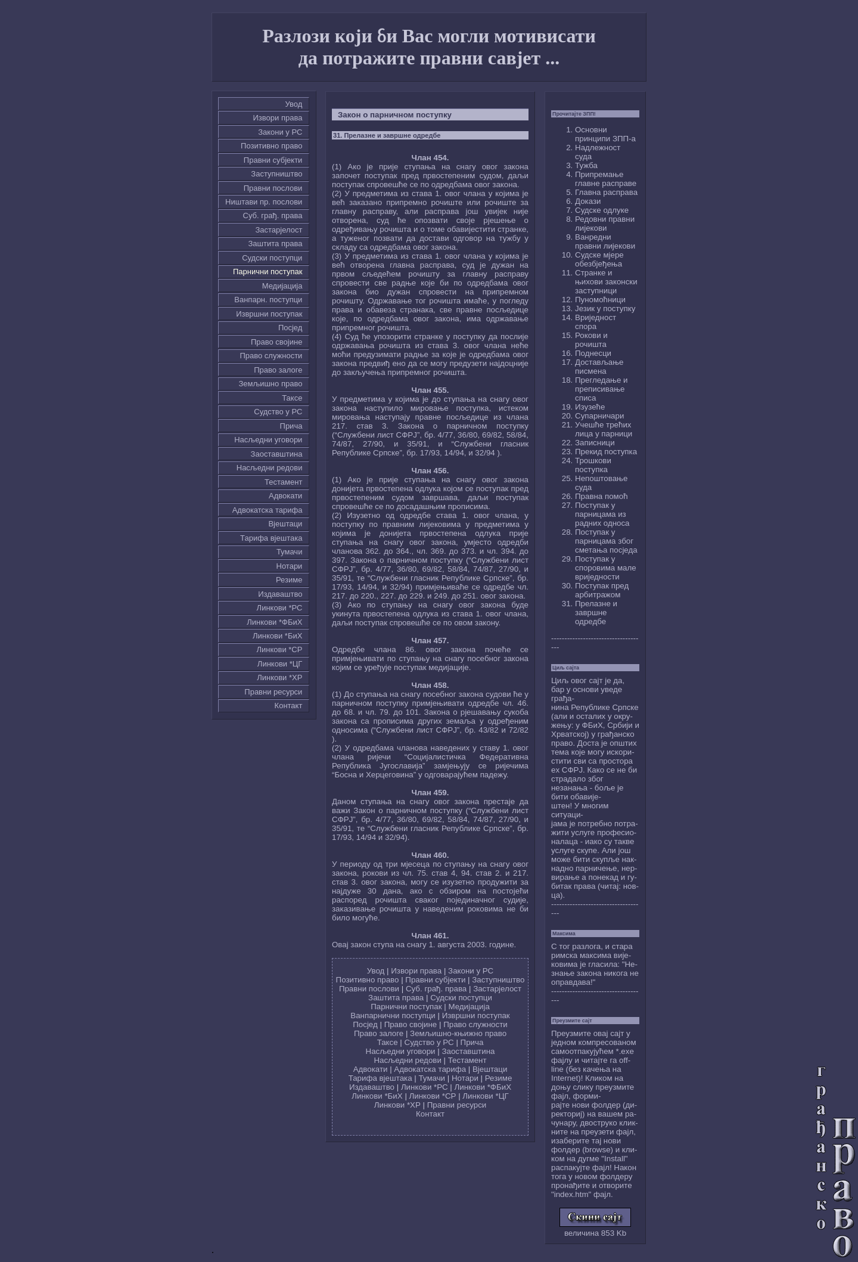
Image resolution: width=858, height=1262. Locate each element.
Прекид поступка (606, 451)
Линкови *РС (280, 607)
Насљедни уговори (268, 439)
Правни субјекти (273, 160)
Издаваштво (280, 594)
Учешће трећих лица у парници (603, 429)
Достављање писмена (599, 367)
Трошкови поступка (593, 465)
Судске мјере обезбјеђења (599, 259)
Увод (294, 104)
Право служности (271, 355)
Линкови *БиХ (277, 635)
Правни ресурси (273, 691)
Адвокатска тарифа (267, 510)
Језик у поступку (605, 308)
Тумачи (289, 551)
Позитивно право (271, 145)
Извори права (278, 117)
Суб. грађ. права (273, 215)
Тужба (586, 165)
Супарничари (599, 415)
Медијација (282, 285)
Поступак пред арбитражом (602, 590)
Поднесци (593, 353)
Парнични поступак (267, 271)
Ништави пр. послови (263, 201)
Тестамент (283, 481)
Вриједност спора (595, 322)
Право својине (276, 341)
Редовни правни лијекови (605, 223)
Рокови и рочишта (591, 340)
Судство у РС (278, 411)
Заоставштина (277, 453)
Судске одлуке (602, 210)
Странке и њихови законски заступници (606, 281)
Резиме (289, 579)
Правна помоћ (601, 496)
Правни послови (273, 188)
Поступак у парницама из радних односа (602, 514)
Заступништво (276, 173)
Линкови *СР (279, 649)
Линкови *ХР (279, 677)
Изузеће (590, 406)
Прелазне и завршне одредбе (596, 612)
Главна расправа (606, 192)
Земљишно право (270, 383)
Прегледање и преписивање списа (601, 389)
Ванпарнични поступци (392, 1015)
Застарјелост (278, 229)
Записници (595, 442)
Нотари (289, 566)
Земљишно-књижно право (458, 1033)
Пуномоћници (600, 299)
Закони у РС (280, 132)
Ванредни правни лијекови (605, 241)
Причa (291, 425)
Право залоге (278, 369)
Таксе (292, 397)
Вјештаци (285, 523)
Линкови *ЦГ (280, 663)
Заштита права (275, 243)
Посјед (290, 327)
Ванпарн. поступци (268, 299)
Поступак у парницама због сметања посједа (606, 541)
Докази (588, 201)
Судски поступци (272, 257)
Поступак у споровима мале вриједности (605, 567)
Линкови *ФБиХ (274, 622)
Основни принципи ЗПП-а (605, 134)
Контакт (289, 705)
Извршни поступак (269, 313)
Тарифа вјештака (271, 538)
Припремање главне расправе (605, 179)
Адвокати (285, 495)
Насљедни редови (270, 467)
